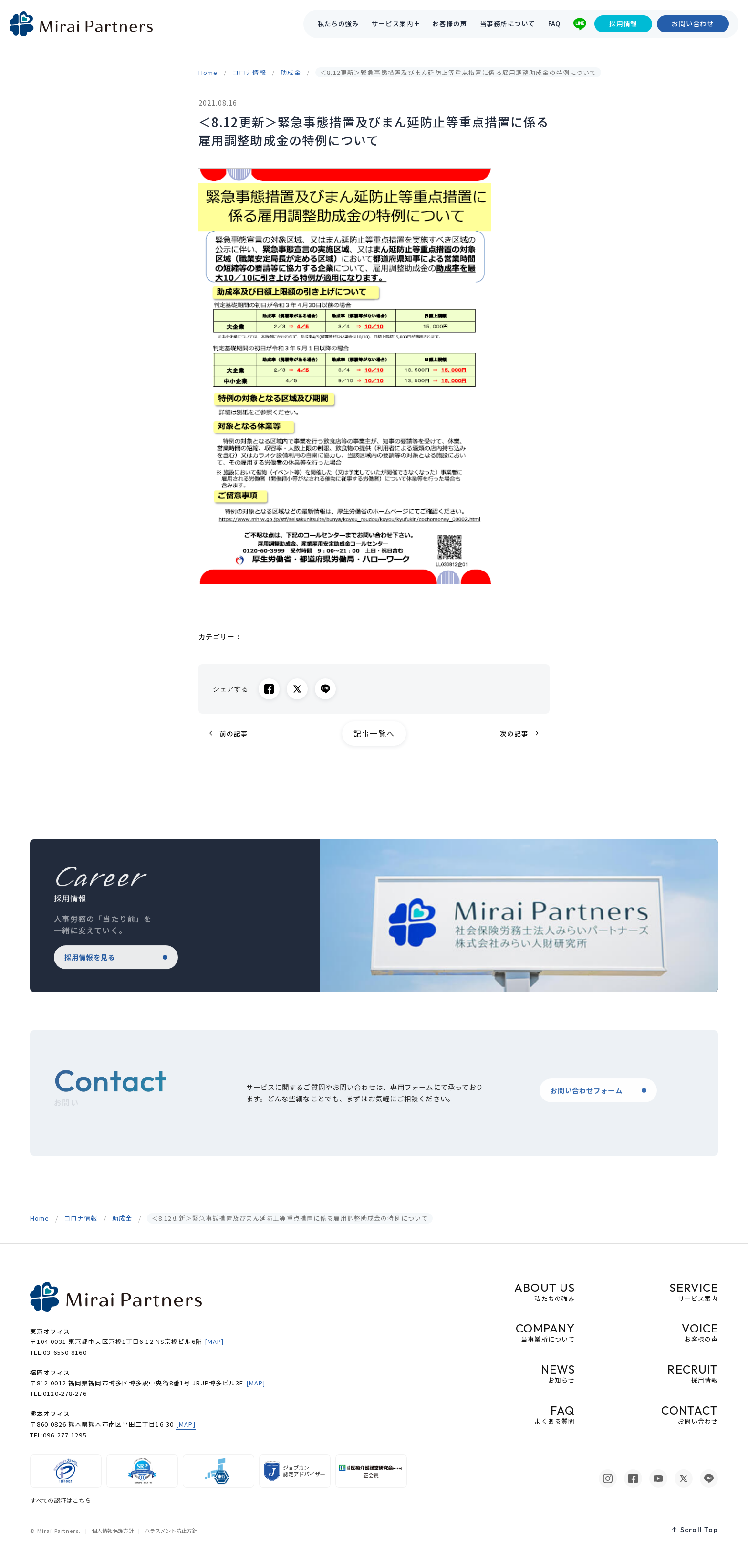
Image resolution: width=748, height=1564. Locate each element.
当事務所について (507, 24)
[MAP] (214, 1341)
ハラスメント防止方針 (171, 1530)
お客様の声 (449, 24)
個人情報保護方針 (113, 1530)
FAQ (554, 24)
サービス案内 (392, 24)
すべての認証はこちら (60, 1500)
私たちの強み (338, 24)
